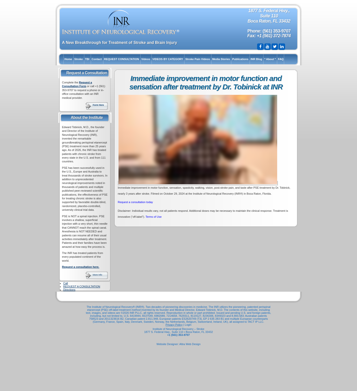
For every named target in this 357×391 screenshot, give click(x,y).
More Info (97, 275)
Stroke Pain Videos (197, 59)
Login (188, 324)
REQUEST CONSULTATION (121, 59)
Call (65, 283)
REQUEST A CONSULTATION (81, 286)
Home (68, 59)
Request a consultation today (135, 202)
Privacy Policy (174, 324)
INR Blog (256, 59)
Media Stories (221, 59)
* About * (270, 59)
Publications (240, 59)
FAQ (281, 59)
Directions (69, 289)
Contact (97, 59)
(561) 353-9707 (277, 31)
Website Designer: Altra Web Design (178, 344)
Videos (145, 59)
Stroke (78, 59)
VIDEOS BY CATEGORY (167, 59)
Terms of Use (154, 216)
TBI (87, 59)
